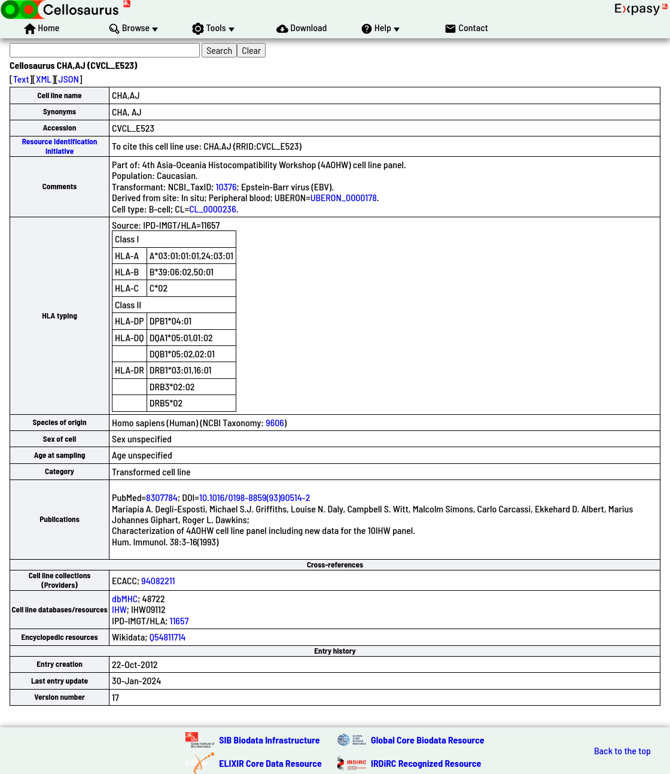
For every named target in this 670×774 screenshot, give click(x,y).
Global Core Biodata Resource (428, 739)
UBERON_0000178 (343, 197)
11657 (179, 620)
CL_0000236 (212, 208)
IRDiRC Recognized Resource (426, 763)
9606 (275, 422)
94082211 (158, 580)
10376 (225, 186)
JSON (69, 78)
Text (21, 78)
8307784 (162, 497)
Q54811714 (168, 636)
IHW (119, 609)
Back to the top (622, 750)
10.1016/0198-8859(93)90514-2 (254, 497)
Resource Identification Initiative (60, 145)
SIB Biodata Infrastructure (269, 739)
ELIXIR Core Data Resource (270, 763)
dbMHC (125, 598)
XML (43, 78)
